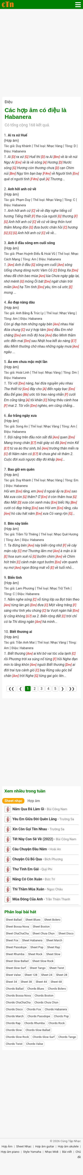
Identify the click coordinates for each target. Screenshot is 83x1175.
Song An (22, 426)
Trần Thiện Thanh (58, 899)
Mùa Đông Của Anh (27, 899)
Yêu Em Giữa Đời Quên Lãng (34, 819)
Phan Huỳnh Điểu (28, 254)
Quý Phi (46, 869)
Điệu (8, 102)
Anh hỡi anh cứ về (22, 189)
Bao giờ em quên (21, 469)
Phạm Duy (23, 200)
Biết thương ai (21, 632)
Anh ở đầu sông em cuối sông (31, 243)
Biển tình (15, 577)
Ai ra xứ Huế (17, 135)
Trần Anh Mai (25, 642)
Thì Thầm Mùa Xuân (28, 889)
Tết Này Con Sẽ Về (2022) (32, 839)
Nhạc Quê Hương (66, 534)
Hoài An (55, 849)
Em (76, 480)
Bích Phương (53, 859)
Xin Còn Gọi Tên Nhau (29, 829)
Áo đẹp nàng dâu (21, 302)
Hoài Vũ (49, 254)
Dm (74, 373)
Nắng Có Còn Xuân (27, 879)
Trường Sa (67, 819)
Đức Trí (50, 879)
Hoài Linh (22, 373)
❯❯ (72, 689)
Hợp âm (33, 801)
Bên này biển (18, 523)
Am (33, 259)
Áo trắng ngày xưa (22, 415)
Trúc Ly (39, 313)
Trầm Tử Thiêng (27, 534)
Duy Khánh (23, 146)
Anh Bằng (23, 313)
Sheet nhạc (13, 801)
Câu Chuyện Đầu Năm (29, 849)
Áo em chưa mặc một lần (27, 362)
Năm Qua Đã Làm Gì (28, 809)
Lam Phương (25, 588)
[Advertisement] (41, 53)
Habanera (19, 151)
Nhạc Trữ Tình (60, 588)
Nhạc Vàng (54, 146)
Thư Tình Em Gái (25, 869)
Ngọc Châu (55, 889)
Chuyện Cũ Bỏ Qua (27, 859)
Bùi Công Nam (57, 809)
